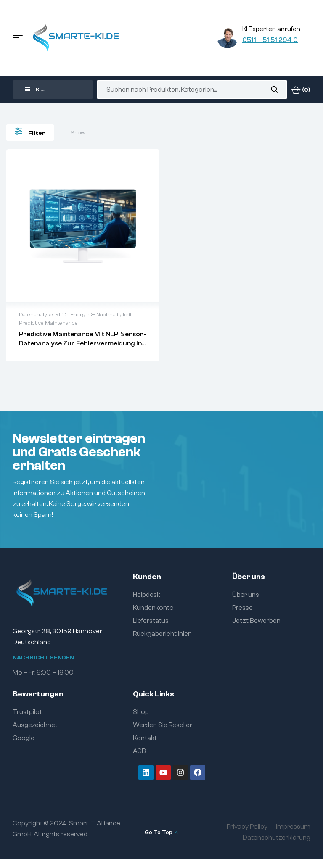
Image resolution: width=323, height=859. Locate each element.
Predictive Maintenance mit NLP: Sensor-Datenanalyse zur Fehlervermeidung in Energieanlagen (82, 343)
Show (78, 132)
